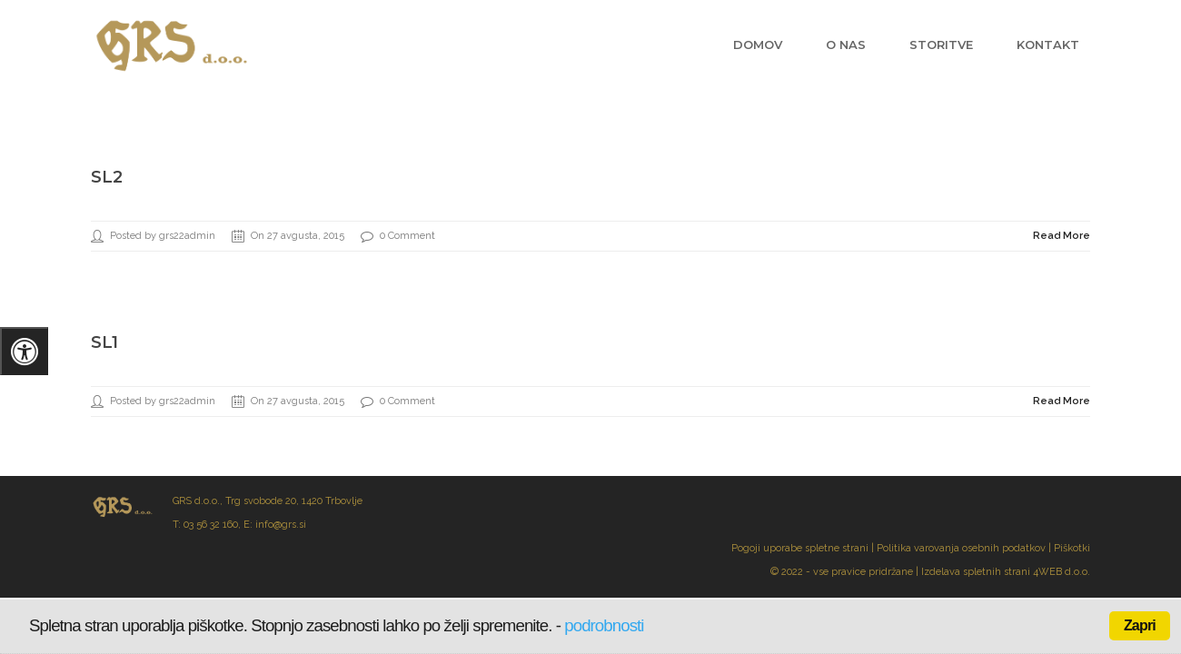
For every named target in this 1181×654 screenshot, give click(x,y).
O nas (846, 44)
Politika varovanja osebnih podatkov (961, 548)
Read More (1061, 236)
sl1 (104, 342)
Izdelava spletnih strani (975, 572)
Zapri (1140, 625)
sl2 (107, 177)
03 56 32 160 (211, 524)
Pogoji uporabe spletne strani (799, 548)
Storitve (941, 44)
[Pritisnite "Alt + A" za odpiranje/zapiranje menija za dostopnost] (24, 351)
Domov (757, 44)
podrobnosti (603, 625)
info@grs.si (280, 524)
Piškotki (1072, 548)
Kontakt (1048, 44)
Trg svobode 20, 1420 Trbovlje (293, 501)
